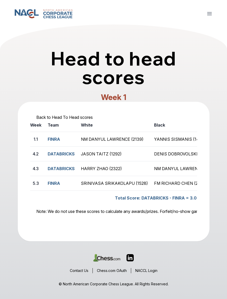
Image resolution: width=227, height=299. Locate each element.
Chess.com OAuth (112, 270)
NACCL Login (146, 270)
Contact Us (79, 270)
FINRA (54, 183)
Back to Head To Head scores (64, 117)
